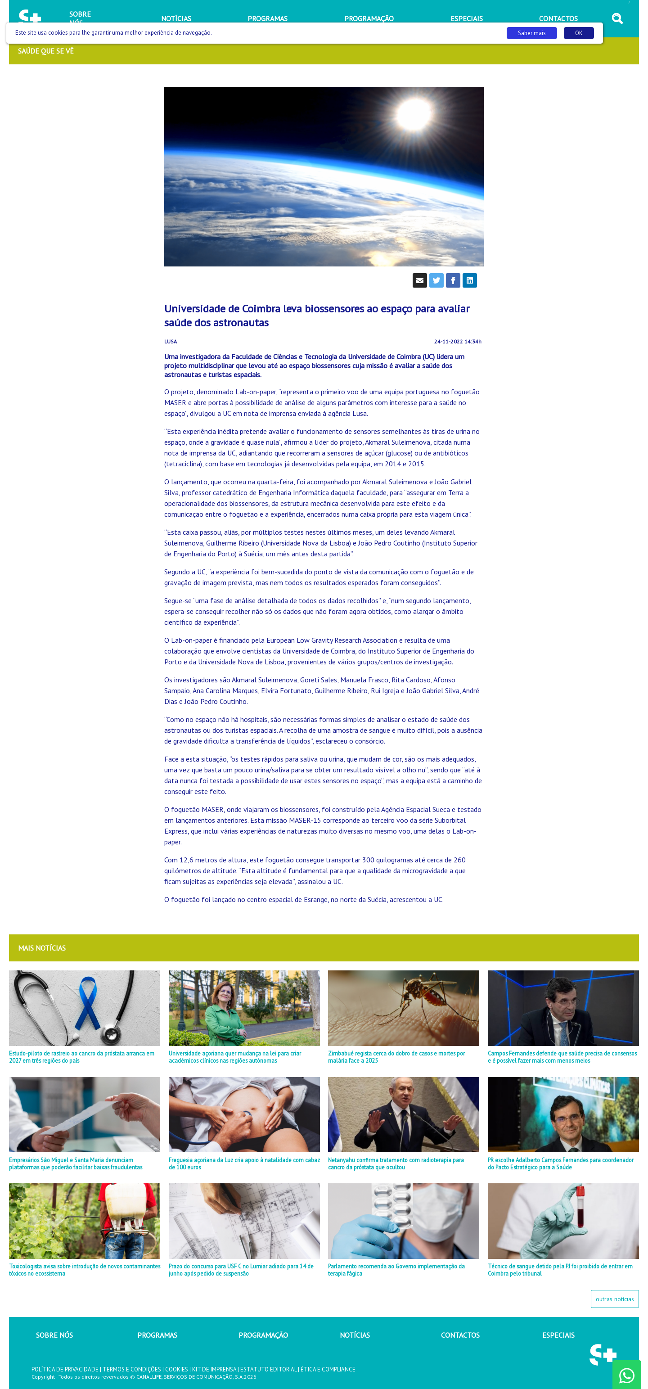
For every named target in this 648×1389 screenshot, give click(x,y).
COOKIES (176, 1369)
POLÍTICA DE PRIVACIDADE (65, 1369)
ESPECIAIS (558, 1334)
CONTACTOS (460, 1334)
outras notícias (615, 1299)
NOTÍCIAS (355, 1334)
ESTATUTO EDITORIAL (268, 1369)
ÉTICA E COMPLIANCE (328, 1369)
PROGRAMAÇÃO (263, 1334)
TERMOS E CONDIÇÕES (132, 1369)
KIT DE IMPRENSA (214, 1369)
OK (579, 33)
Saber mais (532, 33)
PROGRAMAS (157, 1334)
